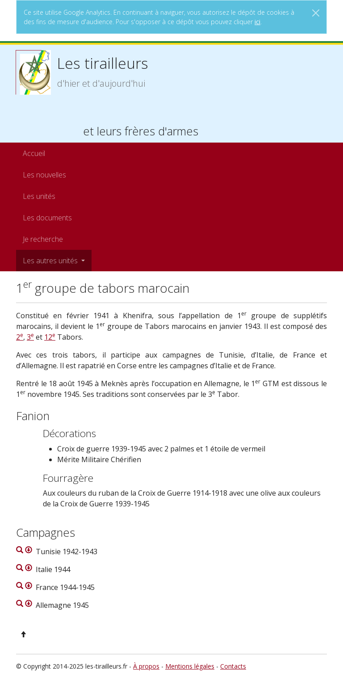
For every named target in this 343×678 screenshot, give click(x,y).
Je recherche (43, 239)
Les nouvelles (44, 175)
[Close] (315, 12)
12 (49, 337)
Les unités (39, 196)
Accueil (34, 153)
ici (257, 21)
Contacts (233, 666)
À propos (146, 666)
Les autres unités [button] (51, 260)
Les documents (47, 218)
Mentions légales (189, 666)
